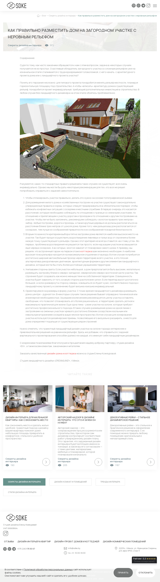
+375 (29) (26, 549)
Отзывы (9, 541)
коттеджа (86, 251)
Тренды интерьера (110, 481)
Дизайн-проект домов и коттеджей (76, 541)
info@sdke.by (72, 548)
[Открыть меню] (155, 5)
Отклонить (146, 572)
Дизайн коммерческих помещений (124, 541)
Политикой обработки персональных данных (48, 569)
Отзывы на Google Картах (144, 561)
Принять (123, 572)
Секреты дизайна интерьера (24, 481)
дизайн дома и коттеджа (61, 353)
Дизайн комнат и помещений (70, 481)
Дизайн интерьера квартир (34, 541)
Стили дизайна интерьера (22, 492)
